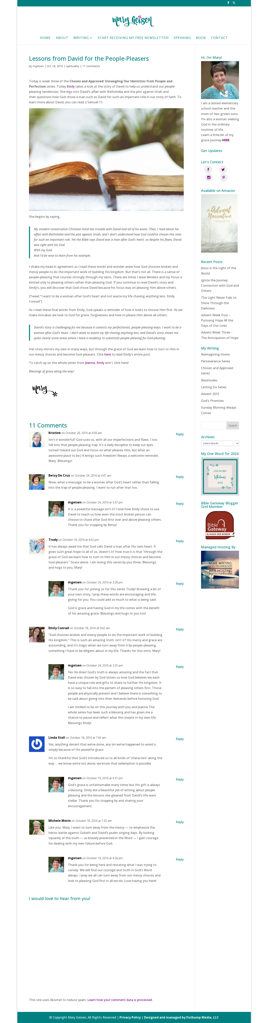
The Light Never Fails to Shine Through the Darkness (218, 294)
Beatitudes (209, 372)
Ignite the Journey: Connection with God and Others (220, 277)
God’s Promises (212, 393)
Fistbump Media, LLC (202, 1017)
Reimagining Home (215, 346)
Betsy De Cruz (59, 475)
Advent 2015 (210, 386)
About (62, 38)
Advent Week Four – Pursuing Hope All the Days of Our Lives (217, 312)
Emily (71, 86)
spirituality (72, 66)
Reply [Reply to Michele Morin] (180, 822)
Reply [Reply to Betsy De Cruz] (180, 477)
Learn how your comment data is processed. (120, 1000)
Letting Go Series (214, 379)
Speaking (182, 38)
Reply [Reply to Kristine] (180, 434)
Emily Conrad (58, 628)
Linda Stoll (56, 737)
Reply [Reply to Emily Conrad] (180, 629)
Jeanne (90, 363)
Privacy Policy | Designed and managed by (153, 1017)
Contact (219, 38)
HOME (45, 38)
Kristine (54, 433)
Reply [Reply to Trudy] (180, 541)
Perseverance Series (215, 353)
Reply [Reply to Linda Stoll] (180, 739)
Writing (81, 38)
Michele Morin (59, 820)
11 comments (91, 66)
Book (201, 38)
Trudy (53, 539)
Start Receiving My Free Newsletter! (133, 38)
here (107, 354)
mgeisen (38, 66)
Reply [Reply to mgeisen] (180, 503)
